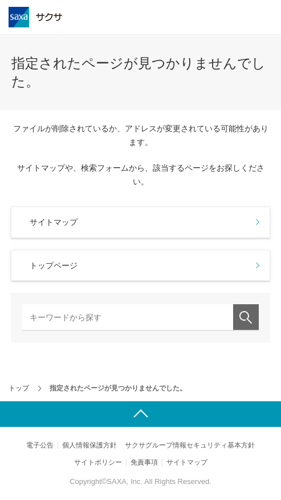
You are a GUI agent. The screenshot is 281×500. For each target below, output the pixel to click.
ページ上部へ (140, 414)
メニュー (266, 17)
